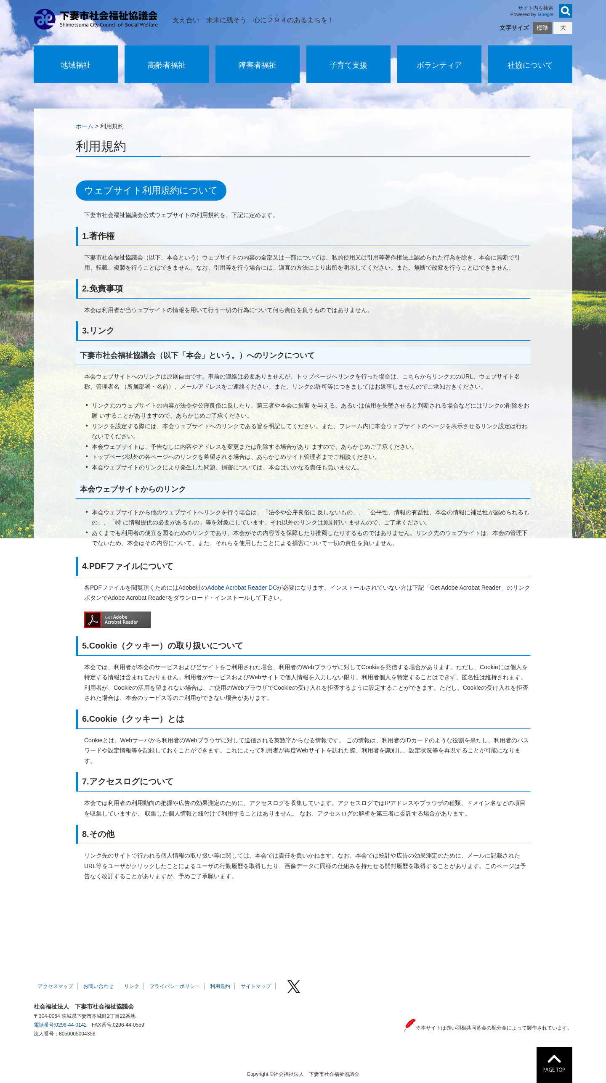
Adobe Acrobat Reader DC (242, 587)
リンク (131, 986)
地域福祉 (76, 65)
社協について (530, 65)
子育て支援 (348, 65)
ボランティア (439, 65)
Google (546, 14)
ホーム (84, 126)
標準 (542, 27)
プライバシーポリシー (174, 986)
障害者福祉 (257, 65)
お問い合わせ (98, 986)
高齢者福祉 (167, 65)
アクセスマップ (55, 986)
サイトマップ (256, 986)
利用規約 (220, 986)
